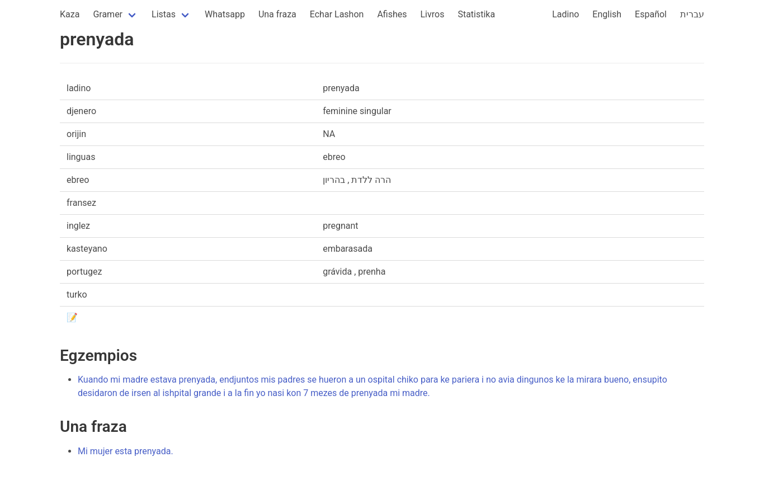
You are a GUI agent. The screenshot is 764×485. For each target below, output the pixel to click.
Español (651, 14)
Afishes (392, 14)
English (606, 14)
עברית (692, 14)
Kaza (69, 14)
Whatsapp (225, 14)
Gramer (107, 14)
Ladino (565, 14)
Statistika (476, 14)
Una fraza (277, 14)
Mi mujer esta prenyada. (125, 451)
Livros (433, 14)
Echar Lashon (337, 14)
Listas (164, 14)
